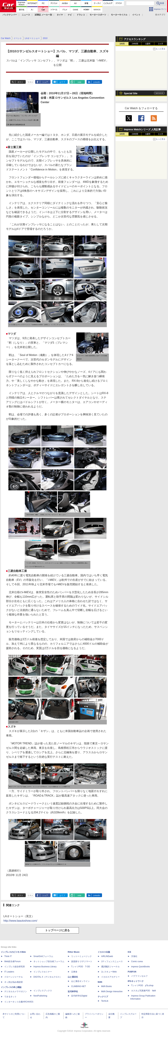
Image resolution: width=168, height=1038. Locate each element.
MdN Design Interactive (112, 991)
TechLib (104, 1001)
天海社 (134, 956)
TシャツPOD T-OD (80, 966)
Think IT (8, 956)
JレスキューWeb (109, 972)
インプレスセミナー (42, 972)
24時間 (135, 44)
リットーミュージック (81, 956)
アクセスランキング (135, 39)
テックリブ (103, 996)
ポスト (20, 82)
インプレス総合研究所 (14, 966)
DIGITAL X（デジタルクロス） (47, 977)
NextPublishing (40, 996)
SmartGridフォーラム (43, 956)
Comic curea (137, 961)
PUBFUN (132, 972)
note (79, 82)
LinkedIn (96, 82)
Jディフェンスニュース (112, 961)
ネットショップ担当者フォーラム (48, 961)
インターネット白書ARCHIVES (18, 1002)
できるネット (10, 996)
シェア (45, 82)
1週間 (148, 44)
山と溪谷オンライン (80, 981)
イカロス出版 (104, 952)
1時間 (122, 44)
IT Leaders (9, 972)
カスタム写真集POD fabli (143, 990)
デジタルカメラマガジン (15, 991)
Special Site (130, 93)
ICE (129, 952)
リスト (30, 82)
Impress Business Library (45, 966)
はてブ (62, 82)
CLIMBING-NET (78, 986)
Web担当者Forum (12, 961)
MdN (100, 982)
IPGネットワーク (136, 981)
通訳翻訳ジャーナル (110, 966)
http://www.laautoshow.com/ (20, 920)
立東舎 (74, 972)
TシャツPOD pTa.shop (142, 985)
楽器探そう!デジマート (81, 961)
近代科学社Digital (79, 996)
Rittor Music (74, 952)
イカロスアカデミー (110, 977)
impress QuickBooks (140, 966)
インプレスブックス (42, 990)
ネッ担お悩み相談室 (13, 982)
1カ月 (160, 44)
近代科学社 (73, 991)
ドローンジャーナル (13, 977)
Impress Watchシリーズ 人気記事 (142, 129)
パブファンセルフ (139, 976)
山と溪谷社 (73, 977)
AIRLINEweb (107, 956)
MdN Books (106, 986)
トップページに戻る (57, 930)
